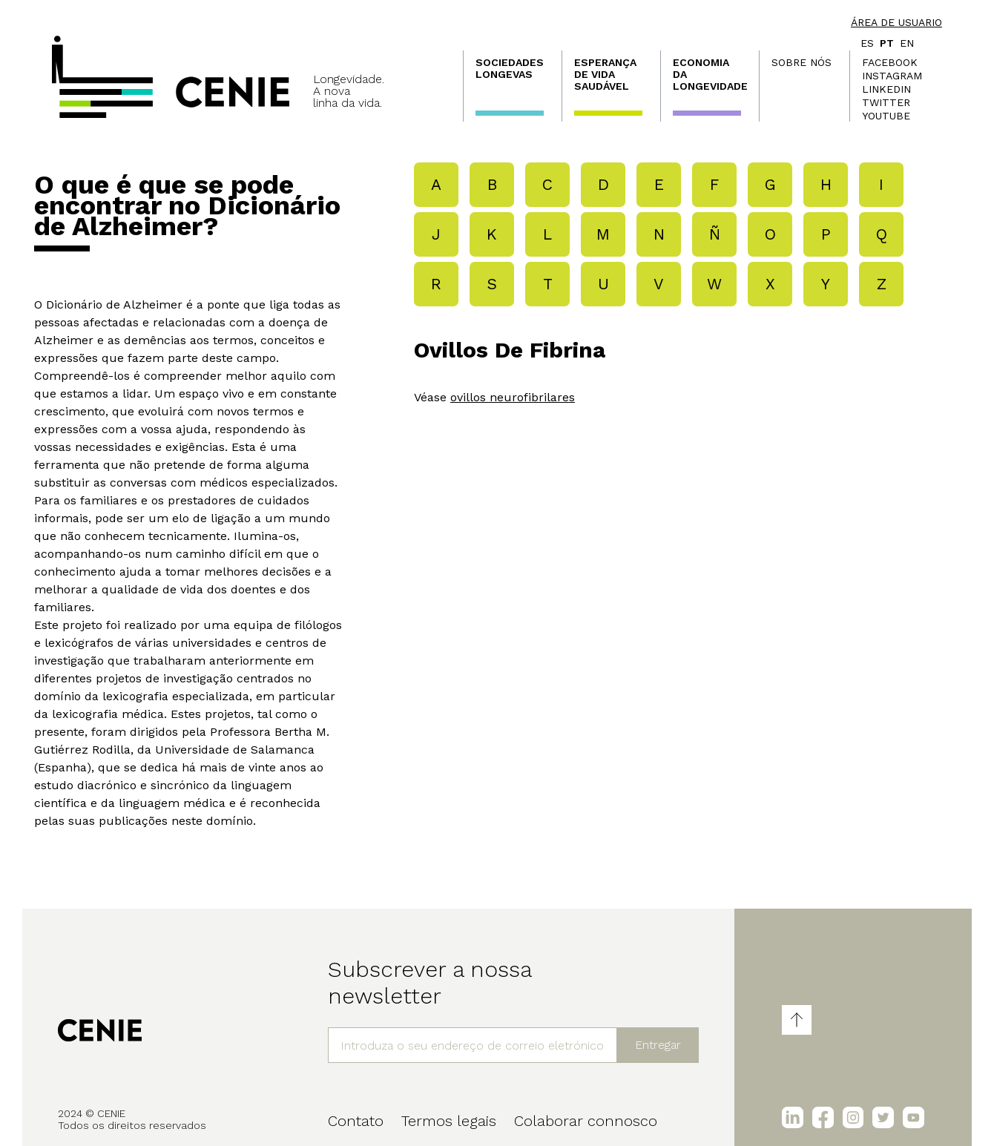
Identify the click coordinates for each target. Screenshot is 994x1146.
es (867, 43)
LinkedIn (886, 89)
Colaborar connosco (585, 1121)
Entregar (658, 1045)
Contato (356, 1121)
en (907, 43)
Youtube (886, 116)
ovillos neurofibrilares (512, 397)
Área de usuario (896, 22)
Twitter (886, 102)
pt (887, 43)
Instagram (892, 76)
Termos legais (448, 1121)
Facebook (890, 62)
